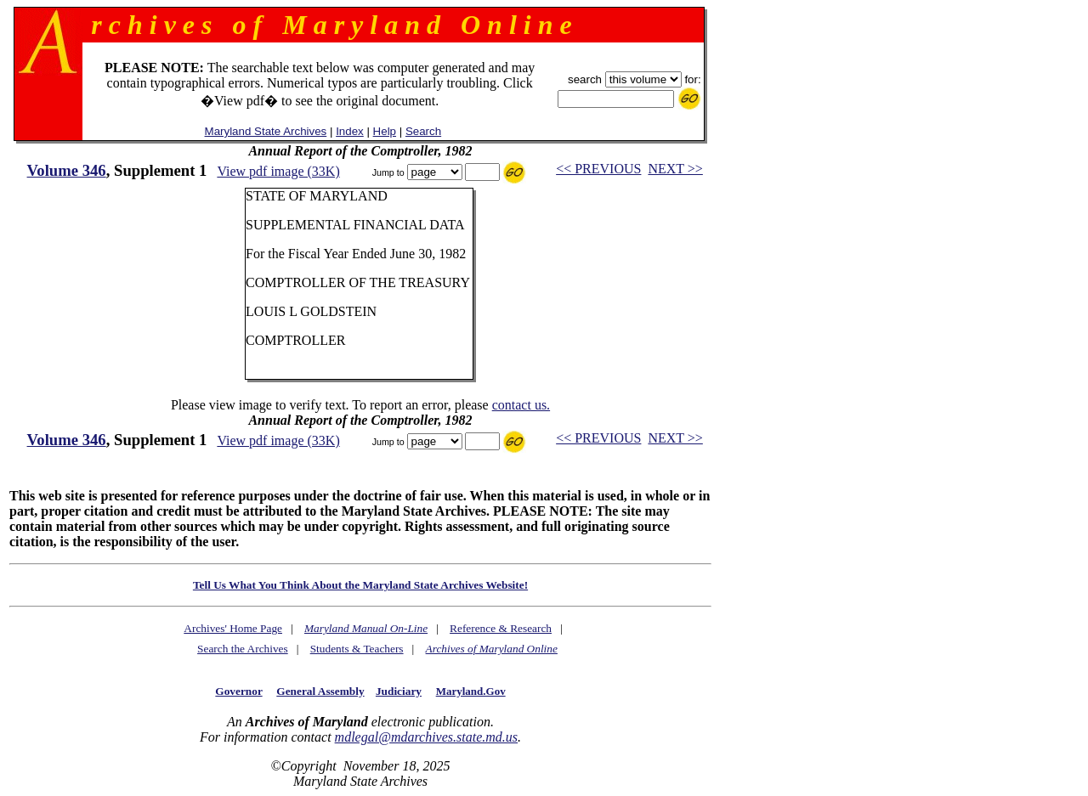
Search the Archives (242, 648)
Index (350, 131)
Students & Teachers (357, 648)
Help (384, 131)
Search (423, 131)
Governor (238, 691)
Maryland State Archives (266, 131)
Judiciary (399, 691)
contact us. (521, 405)
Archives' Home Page (233, 628)
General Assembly (320, 691)
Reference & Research (501, 628)
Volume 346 (66, 170)
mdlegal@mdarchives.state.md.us (426, 737)
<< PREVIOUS (598, 168)
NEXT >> (675, 168)
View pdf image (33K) (278, 171)
